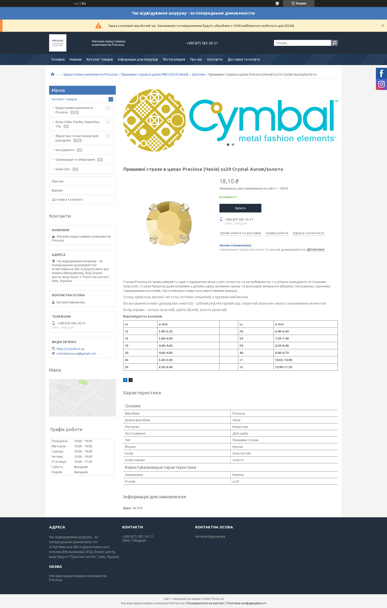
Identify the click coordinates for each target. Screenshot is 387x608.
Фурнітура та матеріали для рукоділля (77, 138)
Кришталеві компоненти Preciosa (90, 74)
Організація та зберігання (75, 159)
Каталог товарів (64, 99)
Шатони (198, 74)
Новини (76, 59)
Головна (58, 59)
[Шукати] (334, 43)
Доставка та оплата (244, 59)
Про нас (196, 59)
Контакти (215, 59)
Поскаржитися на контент (206, 603)
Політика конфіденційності (246, 603)
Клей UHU (63, 169)
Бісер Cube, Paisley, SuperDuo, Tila (78, 124)
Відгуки (57, 190)
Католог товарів (100, 59)
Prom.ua (218, 598)
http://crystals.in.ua (70, 348)
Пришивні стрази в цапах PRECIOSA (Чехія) (154, 74)
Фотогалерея (174, 59)
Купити (240, 208)
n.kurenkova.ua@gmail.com (76, 353)
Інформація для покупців (138, 59)
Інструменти (65, 150)
